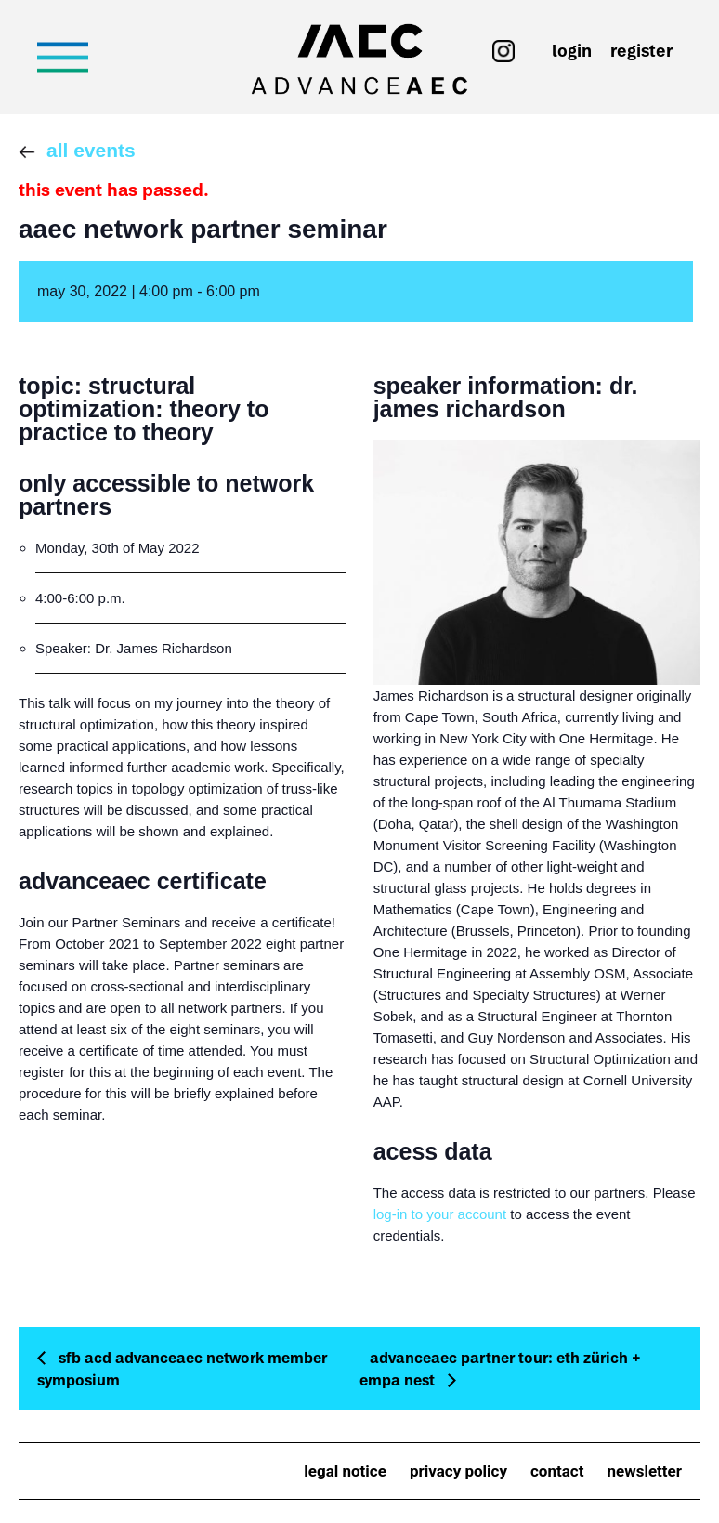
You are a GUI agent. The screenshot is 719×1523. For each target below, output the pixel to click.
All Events (91, 150)
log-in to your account (439, 1214)
